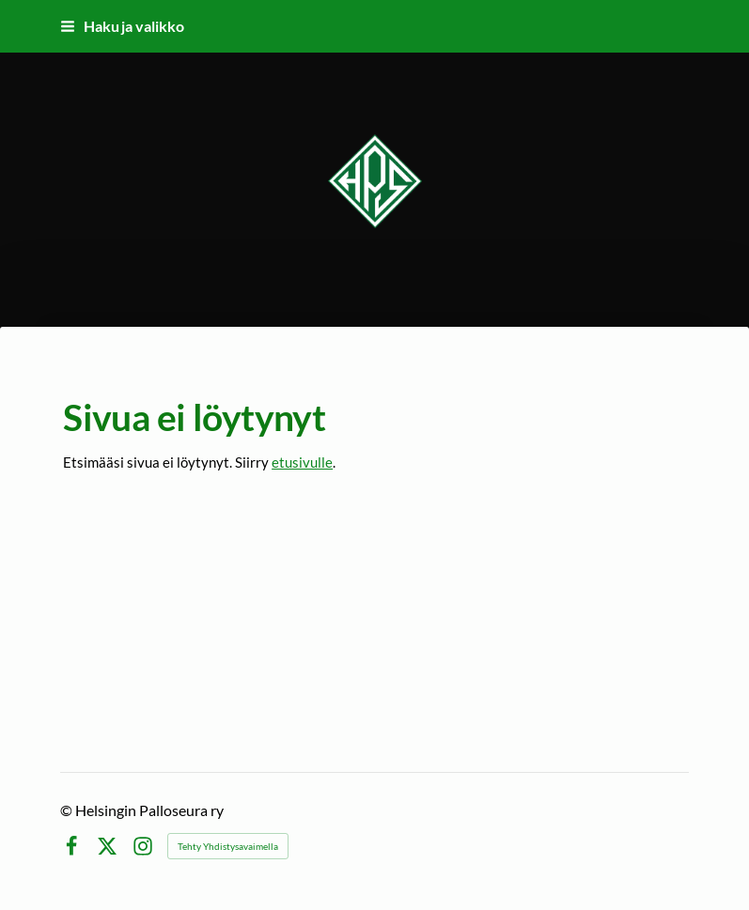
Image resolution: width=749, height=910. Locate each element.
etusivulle (302, 462)
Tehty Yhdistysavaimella (228, 846)
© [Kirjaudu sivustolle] (67, 810)
